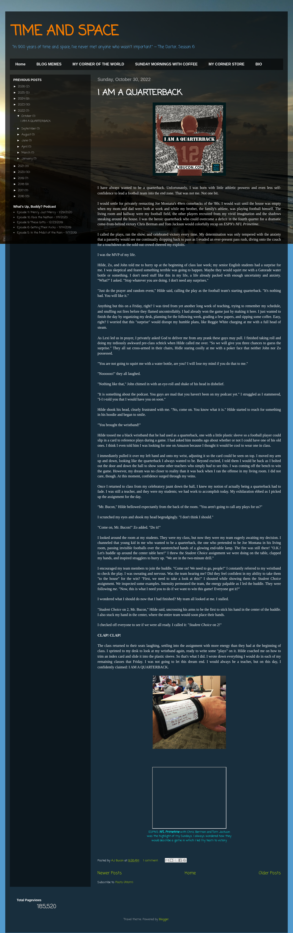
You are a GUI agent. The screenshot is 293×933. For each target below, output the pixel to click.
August (27, 134)
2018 (21, 184)
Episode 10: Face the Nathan (35, 217)
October (27, 116)
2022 (22, 111)
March (26, 153)
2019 (21, 178)
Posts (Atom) (124, 882)
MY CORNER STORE (226, 64)
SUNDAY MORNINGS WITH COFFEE (166, 64)
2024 (22, 99)
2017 (21, 190)
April (25, 147)
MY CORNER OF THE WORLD (98, 64)
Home (20, 64)
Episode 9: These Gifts (31, 222)
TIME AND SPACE (65, 31)
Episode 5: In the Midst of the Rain (39, 233)
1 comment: (151, 860)
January (28, 158)
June (25, 140)
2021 (21, 166)
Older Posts (270, 873)
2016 (21, 196)
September (29, 128)
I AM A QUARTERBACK (140, 93)
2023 (22, 104)
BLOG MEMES (48, 64)
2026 (22, 86)
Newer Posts (110, 873)
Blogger (164, 919)
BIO (258, 64)
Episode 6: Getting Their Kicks (36, 227)
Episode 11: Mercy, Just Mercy (36, 212)
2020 (22, 172)
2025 (22, 93)
